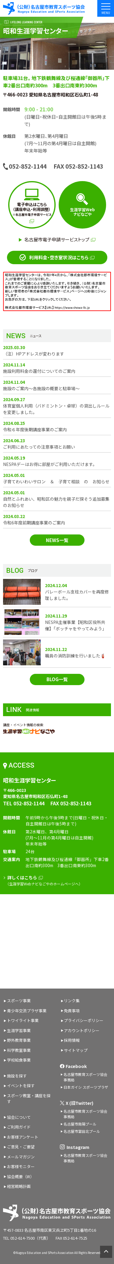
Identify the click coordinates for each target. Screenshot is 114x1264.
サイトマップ (76, 1050)
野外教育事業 (19, 1040)
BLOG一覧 (57, 679)
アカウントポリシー (81, 1030)
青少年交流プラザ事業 (27, 1011)
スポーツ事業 (19, 1000)
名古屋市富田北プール (82, 1131)
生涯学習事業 (19, 1030)
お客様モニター (21, 1166)
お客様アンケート (22, 1137)
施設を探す (17, 1076)
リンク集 (72, 1000)
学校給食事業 (19, 1060)
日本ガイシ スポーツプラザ (86, 1087)
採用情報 (72, 1040)
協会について (19, 1117)
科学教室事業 (19, 1050)
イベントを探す (21, 1085)
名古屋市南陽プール (80, 1123)
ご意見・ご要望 (21, 1147)
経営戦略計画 (19, 1186)
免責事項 (72, 1011)
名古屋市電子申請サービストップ (59, 239)
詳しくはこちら (25, 877)
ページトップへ (105, 1252)
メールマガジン (21, 1157)
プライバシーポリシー (83, 1020)
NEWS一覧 (57, 540)
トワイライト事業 (23, 1020)
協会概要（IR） (20, 1176)
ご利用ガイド (19, 1127)
